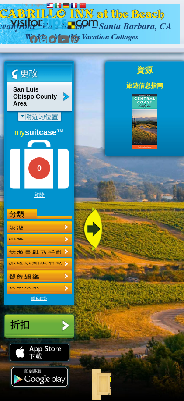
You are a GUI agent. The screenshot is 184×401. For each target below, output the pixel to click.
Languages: (33, 4)
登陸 (39, 195)
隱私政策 (39, 298)
